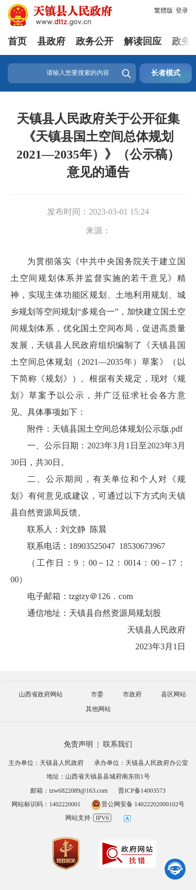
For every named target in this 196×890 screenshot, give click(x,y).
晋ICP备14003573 (142, 790)
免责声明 (78, 744)
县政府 (51, 41)
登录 (182, 10)
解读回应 (143, 41)
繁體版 (163, 10)
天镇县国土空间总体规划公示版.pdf (117, 428)
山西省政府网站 (41, 694)
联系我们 (117, 744)
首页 (17, 41)
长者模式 (165, 73)
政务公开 (94, 41)
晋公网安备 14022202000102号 (138, 804)
